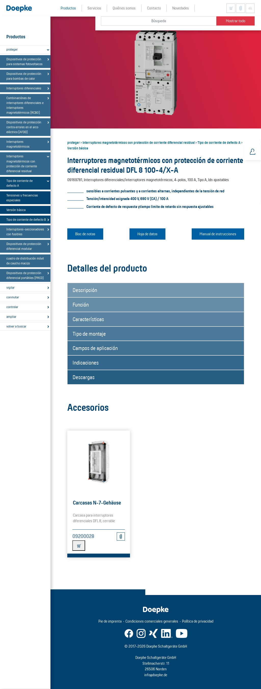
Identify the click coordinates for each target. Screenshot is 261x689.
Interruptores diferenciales (23, 88)
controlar (12, 307)
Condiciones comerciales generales (151, 621)
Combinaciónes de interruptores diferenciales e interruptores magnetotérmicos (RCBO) (25, 105)
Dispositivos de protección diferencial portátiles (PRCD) (25, 275)
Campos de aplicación (95, 348)
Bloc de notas (85, 233)
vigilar (10, 287)
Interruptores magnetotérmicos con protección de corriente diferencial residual (21, 163)
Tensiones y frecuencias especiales (22, 197)
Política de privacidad (197, 621)
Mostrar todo (235, 20)
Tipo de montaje (89, 333)
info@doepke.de (155, 674)
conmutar (12, 297)
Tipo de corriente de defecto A (19, 183)
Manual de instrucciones (218, 233)
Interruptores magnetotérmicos (18, 143)
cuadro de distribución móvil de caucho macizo (25, 260)
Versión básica (15, 210)
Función (81, 304)
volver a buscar (16, 326)
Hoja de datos (147, 233)
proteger (12, 49)
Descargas (84, 377)
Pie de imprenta (110, 621)
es (250, 8)
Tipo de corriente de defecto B (26, 219)
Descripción (85, 290)
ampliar (11, 316)
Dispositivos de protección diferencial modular (23, 246)
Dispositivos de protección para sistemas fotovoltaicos (24, 61)
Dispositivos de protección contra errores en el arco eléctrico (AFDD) (23, 127)
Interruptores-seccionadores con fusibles (25, 231)
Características (88, 319)
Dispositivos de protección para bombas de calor (23, 76)
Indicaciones (86, 362)
